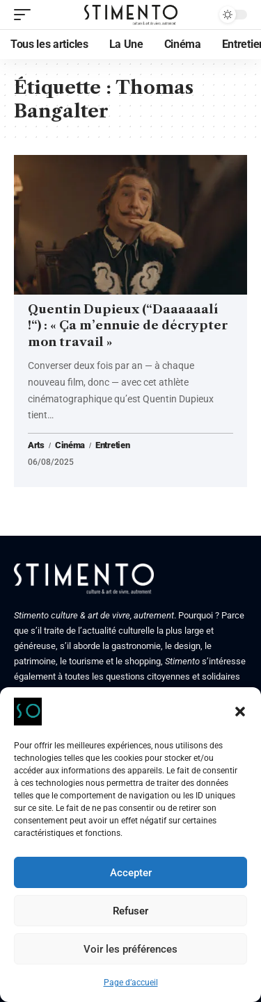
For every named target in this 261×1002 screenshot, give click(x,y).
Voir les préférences (130, 949)
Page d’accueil (131, 982)
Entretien (112, 445)
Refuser (130, 911)
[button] (240, 711)
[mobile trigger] (26, 14)
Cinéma (70, 445)
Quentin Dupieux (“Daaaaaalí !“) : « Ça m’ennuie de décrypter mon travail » (128, 326)
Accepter (131, 873)
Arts (36, 445)
